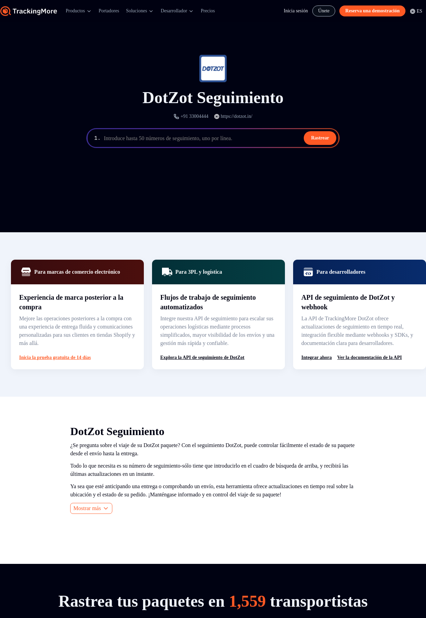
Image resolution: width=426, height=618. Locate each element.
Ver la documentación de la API (369, 357)
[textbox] (220, 138)
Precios (208, 10)
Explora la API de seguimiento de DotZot (202, 357)
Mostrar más (91, 508)
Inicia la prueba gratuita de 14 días (55, 357)
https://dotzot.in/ (236, 116)
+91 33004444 (194, 116)
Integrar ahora (316, 357)
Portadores (109, 10)
